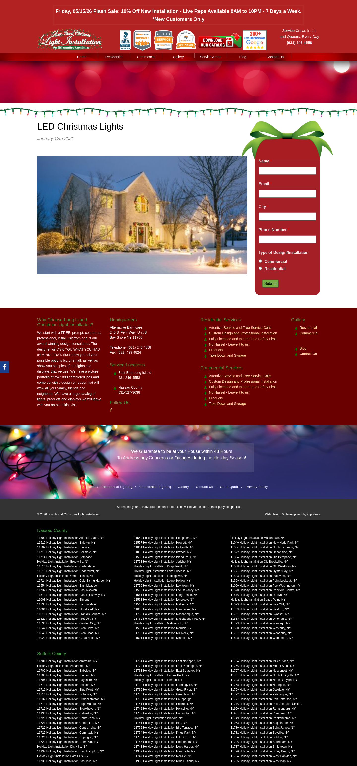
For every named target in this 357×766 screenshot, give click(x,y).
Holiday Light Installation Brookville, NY (63, 561)
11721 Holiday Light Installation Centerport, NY (68, 723)
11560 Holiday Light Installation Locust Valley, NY (166, 590)
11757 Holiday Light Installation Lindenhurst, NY (165, 742)
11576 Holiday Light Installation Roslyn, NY (259, 595)
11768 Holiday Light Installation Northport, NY (261, 685)
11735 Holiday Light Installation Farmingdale (66, 604)
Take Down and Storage (227, 355)
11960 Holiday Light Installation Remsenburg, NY (263, 708)
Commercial (146, 57)
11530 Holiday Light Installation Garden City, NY (69, 623)
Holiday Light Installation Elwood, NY (158, 680)
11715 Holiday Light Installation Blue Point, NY (68, 689)
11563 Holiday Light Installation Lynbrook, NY (164, 599)
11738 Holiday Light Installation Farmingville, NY (166, 685)
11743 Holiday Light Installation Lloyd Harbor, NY (166, 746)
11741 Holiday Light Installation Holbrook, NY (164, 704)
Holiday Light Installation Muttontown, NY (258, 538)
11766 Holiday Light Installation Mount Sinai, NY (262, 666)
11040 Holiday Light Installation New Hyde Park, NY (265, 542)
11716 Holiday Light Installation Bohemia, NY (67, 694)
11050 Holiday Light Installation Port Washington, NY (265, 585)
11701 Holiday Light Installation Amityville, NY (67, 661)
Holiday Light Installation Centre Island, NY (65, 576)
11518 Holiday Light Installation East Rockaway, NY (71, 595)
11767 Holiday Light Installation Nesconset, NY (262, 670)
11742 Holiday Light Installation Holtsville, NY (164, 708)
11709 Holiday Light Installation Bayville (63, 547)
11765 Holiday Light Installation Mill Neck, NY (164, 633)
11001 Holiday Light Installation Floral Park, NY (68, 609)
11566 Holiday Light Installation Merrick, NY (163, 628)
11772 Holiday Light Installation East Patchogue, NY (168, 666)
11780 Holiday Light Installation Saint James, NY (263, 727)
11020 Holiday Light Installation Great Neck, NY (68, 638)
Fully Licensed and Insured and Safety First (242, 339)
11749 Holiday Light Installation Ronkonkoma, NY (263, 718)
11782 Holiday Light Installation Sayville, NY (260, 732)
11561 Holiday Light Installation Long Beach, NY (166, 595)
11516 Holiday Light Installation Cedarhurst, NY (68, 571)
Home (81, 57)
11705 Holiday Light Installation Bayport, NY (66, 675)
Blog (242, 57)
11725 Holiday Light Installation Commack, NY (67, 732)
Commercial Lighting (155, 487)
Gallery (178, 57)
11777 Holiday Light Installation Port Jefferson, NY (264, 699)
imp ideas (313, 514)
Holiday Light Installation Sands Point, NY (258, 599)
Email (265, 184)
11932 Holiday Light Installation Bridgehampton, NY (71, 699)
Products (216, 350)
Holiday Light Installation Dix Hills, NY (62, 746)
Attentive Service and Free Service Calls (240, 328)
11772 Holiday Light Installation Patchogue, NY (262, 694)
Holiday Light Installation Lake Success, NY (162, 571)
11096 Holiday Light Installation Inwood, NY (162, 552)
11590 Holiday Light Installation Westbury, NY (261, 628)
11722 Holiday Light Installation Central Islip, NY (69, 727)
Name (265, 161)
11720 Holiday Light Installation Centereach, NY (69, 718)
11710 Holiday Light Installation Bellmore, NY (67, 552)
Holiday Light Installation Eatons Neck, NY (162, 675)
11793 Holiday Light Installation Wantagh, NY (260, 623)
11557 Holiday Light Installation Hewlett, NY (163, 542)
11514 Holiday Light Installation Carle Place (66, 566)
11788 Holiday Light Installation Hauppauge (162, 699)
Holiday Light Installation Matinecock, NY (161, 623)
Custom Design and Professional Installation (243, 333)
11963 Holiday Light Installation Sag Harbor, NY (262, 723)
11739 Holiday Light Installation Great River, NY (165, 689)
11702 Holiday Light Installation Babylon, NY (66, 670)
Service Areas (210, 57)
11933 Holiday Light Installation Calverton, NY (67, 713)
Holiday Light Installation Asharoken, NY (63, 666)
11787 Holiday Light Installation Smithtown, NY (261, 746)
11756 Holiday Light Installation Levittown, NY (164, 585)
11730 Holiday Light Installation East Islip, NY (67, 761)
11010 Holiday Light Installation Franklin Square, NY (71, 614)
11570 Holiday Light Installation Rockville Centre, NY (265, 590)
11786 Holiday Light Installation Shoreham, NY (261, 742)
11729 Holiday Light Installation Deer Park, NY (67, 742)
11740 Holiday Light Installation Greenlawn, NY (165, 694)
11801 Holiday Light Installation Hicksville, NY (164, 547)
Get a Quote (229, 487)
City (264, 207)
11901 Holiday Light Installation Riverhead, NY (261, 713)
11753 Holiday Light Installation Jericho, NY (162, 561)
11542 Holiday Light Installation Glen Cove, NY (68, 628)
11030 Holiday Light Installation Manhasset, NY (165, 609)
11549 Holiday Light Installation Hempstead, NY (165, 538)
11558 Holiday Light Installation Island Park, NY (165, 557)
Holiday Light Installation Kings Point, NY (161, 566)
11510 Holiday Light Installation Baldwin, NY (66, 542)
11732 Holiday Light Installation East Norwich (67, 590)
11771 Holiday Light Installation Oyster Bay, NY (262, 571)
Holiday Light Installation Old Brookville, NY (259, 561)
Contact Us (275, 57)
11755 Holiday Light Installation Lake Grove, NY (165, 737)
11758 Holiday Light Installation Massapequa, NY (166, 614)
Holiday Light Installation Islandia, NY (158, 718)
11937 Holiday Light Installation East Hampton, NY (70, 751)
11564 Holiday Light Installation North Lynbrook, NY (265, 547)
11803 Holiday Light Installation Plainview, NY (261, 576)
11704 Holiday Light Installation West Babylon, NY (264, 756)
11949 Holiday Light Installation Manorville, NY (164, 751)
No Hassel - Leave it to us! (229, 344)
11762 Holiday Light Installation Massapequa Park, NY (170, 618)
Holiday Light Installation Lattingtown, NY (161, 576)
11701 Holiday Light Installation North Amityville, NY (265, 675)
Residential (113, 57)
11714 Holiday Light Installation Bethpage (64, 557)
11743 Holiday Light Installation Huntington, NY (165, 713)
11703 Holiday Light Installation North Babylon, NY (264, 680)
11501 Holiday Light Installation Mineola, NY (163, 638)
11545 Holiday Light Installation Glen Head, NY (68, 633)
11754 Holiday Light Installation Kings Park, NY (165, 732)
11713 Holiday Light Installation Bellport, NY (66, 685)
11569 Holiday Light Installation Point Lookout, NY (264, 580)
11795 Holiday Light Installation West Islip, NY (261, 761)
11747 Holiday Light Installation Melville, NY (163, 756)
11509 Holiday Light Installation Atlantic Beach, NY (70, 538)
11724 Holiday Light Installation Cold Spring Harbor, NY (74, 580)
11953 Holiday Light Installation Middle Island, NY (166, 761)
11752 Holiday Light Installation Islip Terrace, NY (166, 727)
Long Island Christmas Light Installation (73, 514)
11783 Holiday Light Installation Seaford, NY (260, 609)
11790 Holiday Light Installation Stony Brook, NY (263, 751)
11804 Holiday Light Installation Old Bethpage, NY (264, 557)
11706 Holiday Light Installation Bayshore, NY (67, 680)
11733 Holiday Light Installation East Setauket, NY (167, 670)
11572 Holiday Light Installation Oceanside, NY (262, 552)
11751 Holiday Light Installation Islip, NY (160, 723)
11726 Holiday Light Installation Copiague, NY (67, 737)
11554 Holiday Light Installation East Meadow (67, 585)
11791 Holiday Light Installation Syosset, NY (260, 614)
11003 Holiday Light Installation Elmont (63, 599)
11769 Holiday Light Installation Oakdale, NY (260, 689)
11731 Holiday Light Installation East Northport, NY (167, 661)
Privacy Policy (257, 487)
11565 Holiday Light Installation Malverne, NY (164, 604)
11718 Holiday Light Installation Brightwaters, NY (69, 704)
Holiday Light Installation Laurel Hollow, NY (162, 580)
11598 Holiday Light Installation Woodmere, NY (262, 638)
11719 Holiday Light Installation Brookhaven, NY (69, 708)
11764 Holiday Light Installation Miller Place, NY (262, 661)
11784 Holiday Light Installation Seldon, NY (259, 737)
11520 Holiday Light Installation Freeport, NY (66, 618)
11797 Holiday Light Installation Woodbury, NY (261, 633)
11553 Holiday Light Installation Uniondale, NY (261, 618)
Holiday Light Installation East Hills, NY (63, 756)
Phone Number (274, 230)
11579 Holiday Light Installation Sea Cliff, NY (260, 604)
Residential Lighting (117, 487)
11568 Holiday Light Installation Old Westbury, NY (263, 566)
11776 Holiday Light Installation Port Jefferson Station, (266, 704)
